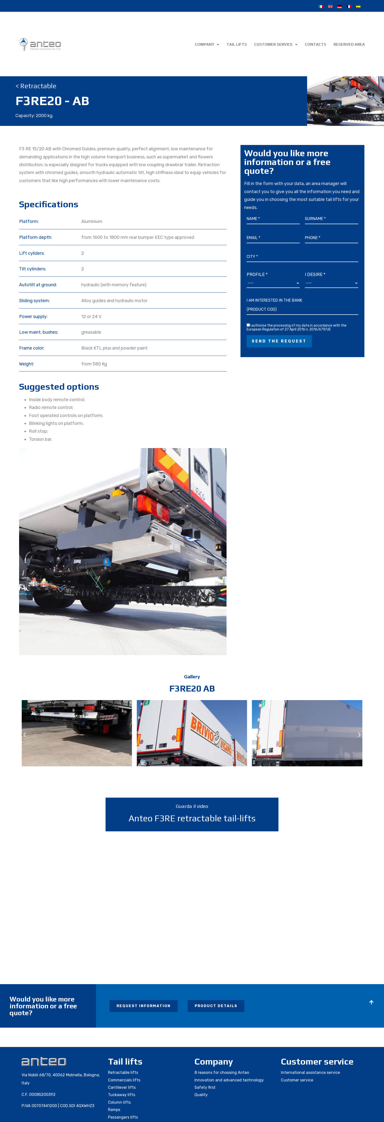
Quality (201, 1094)
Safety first (205, 1087)
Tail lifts (237, 44)
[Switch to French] (349, 7)
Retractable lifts (123, 1072)
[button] (25, 734)
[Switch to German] (339, 7)
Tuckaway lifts (121, 1094)
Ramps (114, 1109)
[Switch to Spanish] (358, 7)
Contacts (315, 44)
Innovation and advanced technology (229, 1080)
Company (207, 44)
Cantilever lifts (122, 1087)
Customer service (276, 44)
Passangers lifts (123, 1117)
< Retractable (35, 86)
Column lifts (119, 1102)
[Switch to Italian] (321, 7)
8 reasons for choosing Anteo (221, 1072)
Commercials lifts (124, 1080)
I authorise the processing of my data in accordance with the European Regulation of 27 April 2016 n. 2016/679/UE (297, 327)
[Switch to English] (330, 7)
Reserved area (349, 44)
